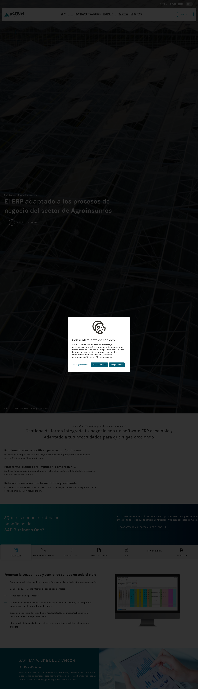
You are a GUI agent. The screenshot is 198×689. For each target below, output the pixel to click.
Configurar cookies (81, 365)
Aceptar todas (117, 365)
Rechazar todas (99, 365)
